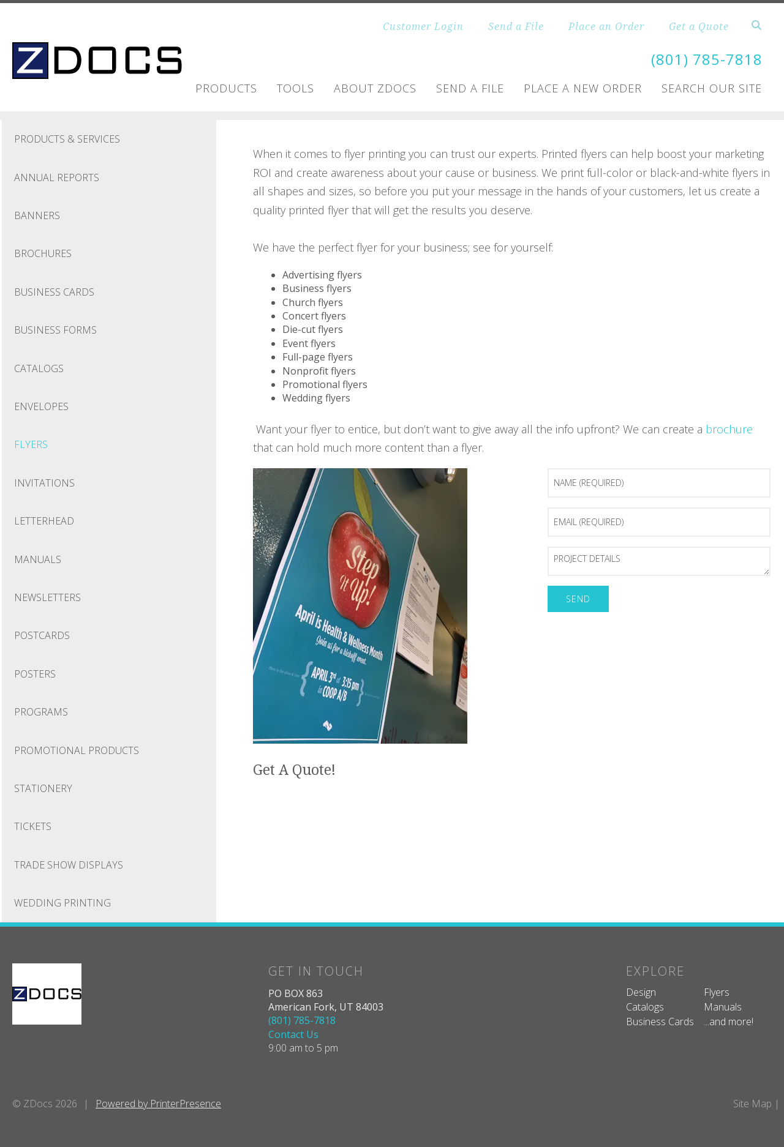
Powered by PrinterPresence (158, 1103)
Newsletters (47, 596)
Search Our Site (712, 88)
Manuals (37, 559)
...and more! (728, 1021)
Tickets (32, 826)
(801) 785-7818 (707, 59)
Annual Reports (56, 177)
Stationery (43, 787)
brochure (729, 428)
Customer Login (423, 26)
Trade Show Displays (68, 864)
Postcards (42, 635)
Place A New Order (583, 88)
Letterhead (44, 521)
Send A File (470, 88)
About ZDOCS (375, 88)
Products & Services (67, 139)
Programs (41, 712)
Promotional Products (76, 750)
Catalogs (39, 368)
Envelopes (41, 406)
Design (641, 991)
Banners (37, 215)
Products (226, 88)
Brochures (43, 253)
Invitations (44, 482)
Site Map (752, 1103)
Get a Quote (699, 26)
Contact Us (293, 1034)
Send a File (516, 26)
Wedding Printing (62, 903)
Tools (295, 88)
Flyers (31, 444)
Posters (35, 673)
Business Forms (55, 330)
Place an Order (606, 26)
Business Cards (54, 291)
